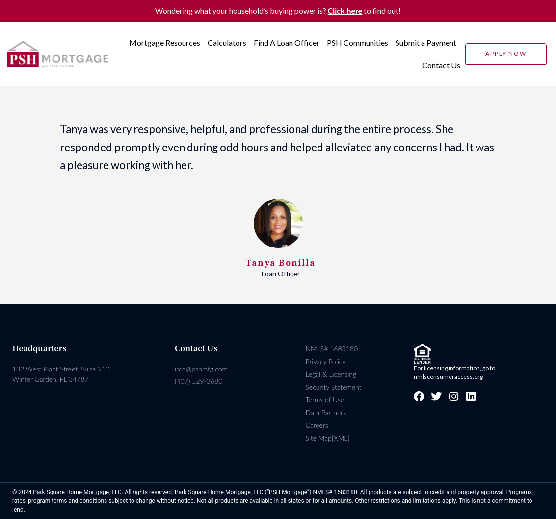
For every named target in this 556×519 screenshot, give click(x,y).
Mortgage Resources (164, 42)
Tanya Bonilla (280, 263)
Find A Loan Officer (286, 42)
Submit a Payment (426, 42)
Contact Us (441, 65)
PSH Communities (357, 42)
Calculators (227, 42)
